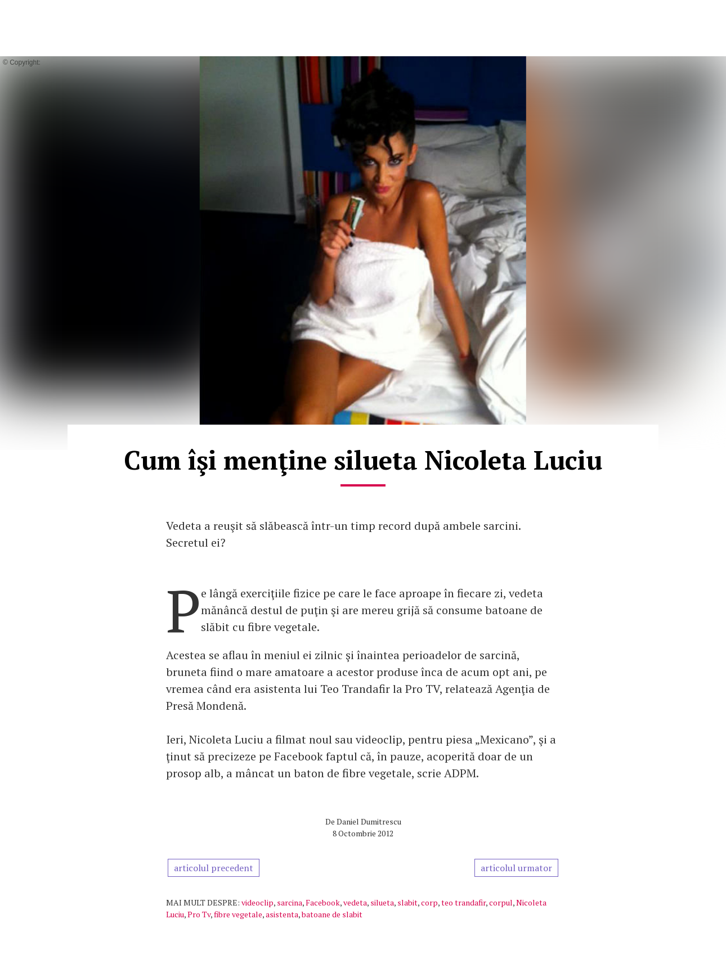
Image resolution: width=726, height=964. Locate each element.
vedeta (355, 902)
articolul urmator (516, 868)
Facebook (323, 902)
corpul (501, 902)
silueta (382, 902)
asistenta (282, 914)
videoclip (257, 902)
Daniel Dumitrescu (369, 821)
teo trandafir (463, 902)
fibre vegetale (238, 914)
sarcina (289, 902)
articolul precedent (213, 868)
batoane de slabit (332, 914)
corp (429, 902)
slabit (407, 902)
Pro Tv (198, 914)
